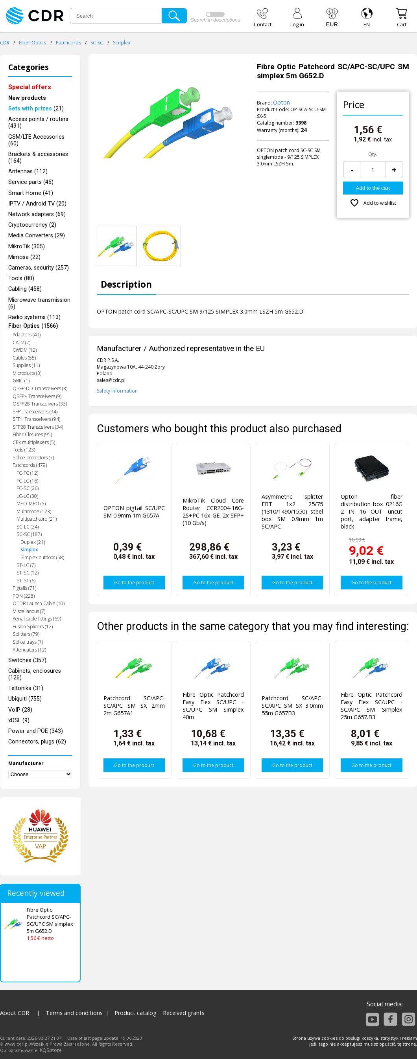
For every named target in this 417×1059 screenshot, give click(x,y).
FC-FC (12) (27, 473)
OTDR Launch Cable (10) (39, 603)
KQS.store (51, 1050)
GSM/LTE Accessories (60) (36, 140)
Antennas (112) (28, 171)
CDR (4, 42)
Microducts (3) (27, 373)
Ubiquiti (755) (25, 699)
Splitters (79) (26, 634)
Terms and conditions (74, 1013)
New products (27, 98)
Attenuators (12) (29, 649)
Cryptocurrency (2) (32, 225)
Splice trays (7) (28, 642)
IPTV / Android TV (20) (37, 203)
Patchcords (68, 42)
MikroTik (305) (26, 246)
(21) (36, 108)
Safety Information (117, 390)
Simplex (121, 42)
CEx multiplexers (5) (34, 442)
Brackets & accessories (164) (38, 157)
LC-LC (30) (27, 496)
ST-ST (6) (26, 580)
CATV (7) (21, 342)
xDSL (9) (19, 720)
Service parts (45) (31, 182)
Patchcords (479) (30, 465)
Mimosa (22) (24, 257)
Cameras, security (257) (38, 267)
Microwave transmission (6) (39, 303)
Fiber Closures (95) (32, 434)
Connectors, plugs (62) (37, 741)
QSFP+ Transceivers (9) (37, 396)
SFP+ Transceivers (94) (36, 419)
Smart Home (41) (30, 193)
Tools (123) (24, 449)
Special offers (29, 87)
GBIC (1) (21, 380)
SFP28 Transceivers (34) (38, 427)
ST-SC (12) (28, 572)
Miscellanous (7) (29, 611)
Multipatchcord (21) (37, 519)
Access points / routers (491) (38, 122)
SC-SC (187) (29, 534)
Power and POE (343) (35, 731)
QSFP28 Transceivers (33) (40, 403)
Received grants (184, 1013)
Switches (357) (27, 660)
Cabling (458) (25, 289)
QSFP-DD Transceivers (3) (40, 388)
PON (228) (24, 596)
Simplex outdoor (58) (42, 557)
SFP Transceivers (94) (35, 411)
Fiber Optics (32, 42)
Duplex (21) (32, 542)
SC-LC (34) (28, 526)
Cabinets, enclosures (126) (34, 674)
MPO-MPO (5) (31, 503)
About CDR (14, 1013)
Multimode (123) (34, 511)
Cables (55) (24, 357)
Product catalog (135, 1013)
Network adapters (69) (37, 214)
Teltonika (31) (25, 688)
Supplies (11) (26, 365)
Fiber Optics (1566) (33, 326)
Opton (281, 102)
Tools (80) (21, 278)
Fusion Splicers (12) (33, 626)
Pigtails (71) (24, 588)
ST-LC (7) (26, 565)
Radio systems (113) (34, 317)
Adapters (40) (27, 334)
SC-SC (96, 42)
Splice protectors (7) (33, 457)
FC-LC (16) (27, 480)
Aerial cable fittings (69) (37, 618)
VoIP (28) (20, 710)
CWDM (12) (25, 350)
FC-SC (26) (28, 488)
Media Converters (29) (36, 235)
